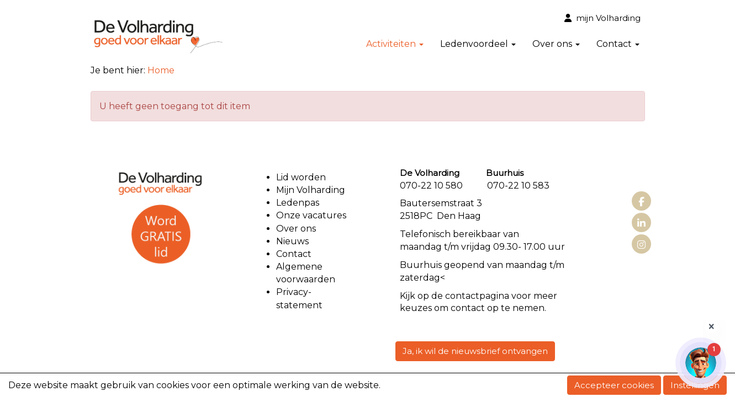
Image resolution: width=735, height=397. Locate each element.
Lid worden (301, 177)
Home (161, 70)
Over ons (556, 44)
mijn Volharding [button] (602, 18)
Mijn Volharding (310, 190)
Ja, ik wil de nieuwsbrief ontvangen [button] (475, 351)
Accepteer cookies (614, 385)
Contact (617, 44)
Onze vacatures (312, 215)
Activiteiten (395, 44)
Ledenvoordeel (478, 44)
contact (462, 296)
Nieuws (292, 241)
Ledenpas (297, 202)
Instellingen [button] (695, 385)
